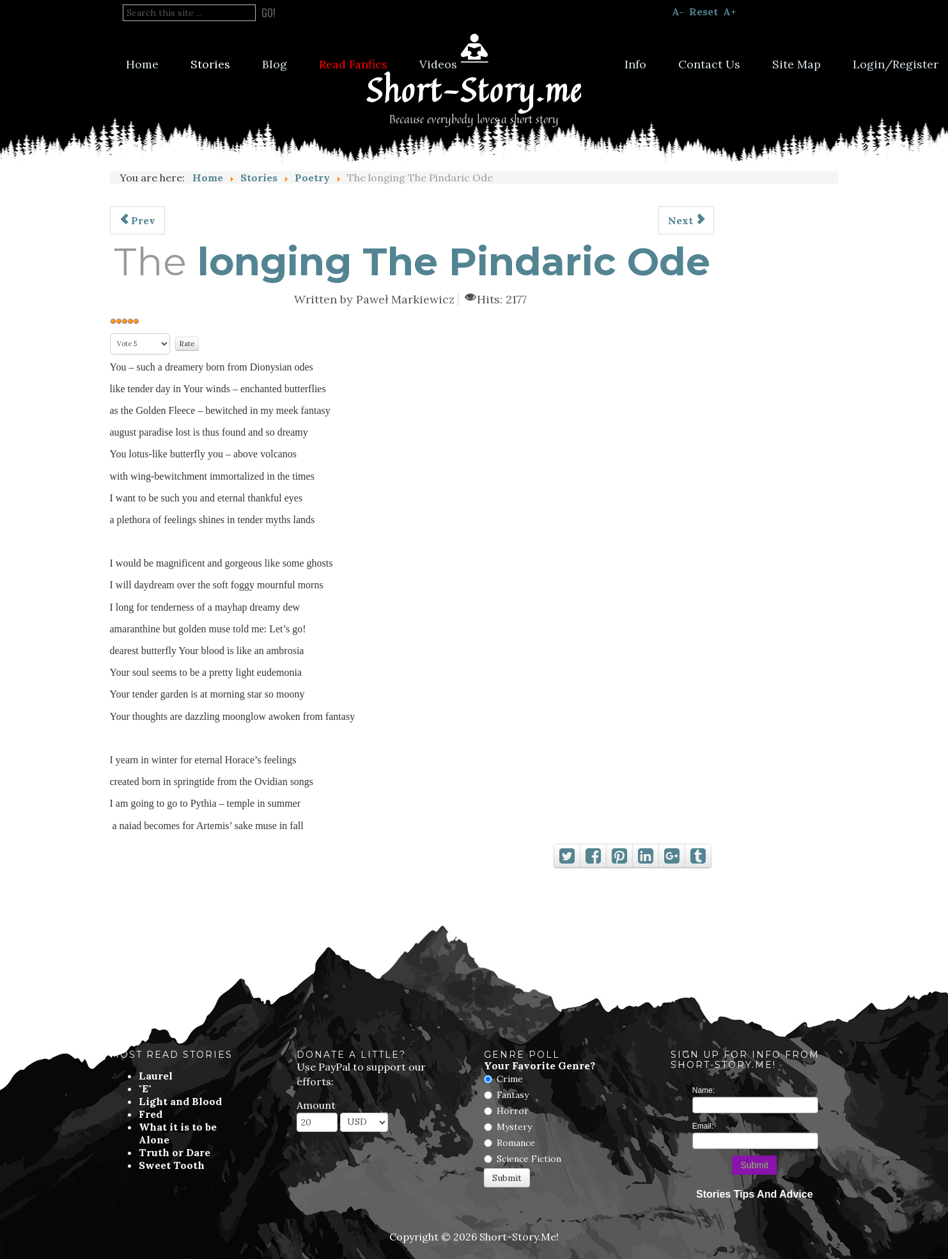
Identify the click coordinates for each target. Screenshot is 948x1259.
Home (142, 64)
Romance (516, 1142)
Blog (274, 64)
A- (678, 11)
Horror (513, 1111)
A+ (729, 11)
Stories (210, 64)
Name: (703, 1090)
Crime (510, 1079)
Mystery (514, 1127)
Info (635, 64)
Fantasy (513, 1095)
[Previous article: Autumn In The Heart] (137, 220)
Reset (703, 11)
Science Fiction (529, 1158)
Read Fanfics (353, 64)
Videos (438, 64)
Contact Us (709, 64)
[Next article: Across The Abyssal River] (686, 220)
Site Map (796, 64)
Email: (702, 1126)
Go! (268, 12)
